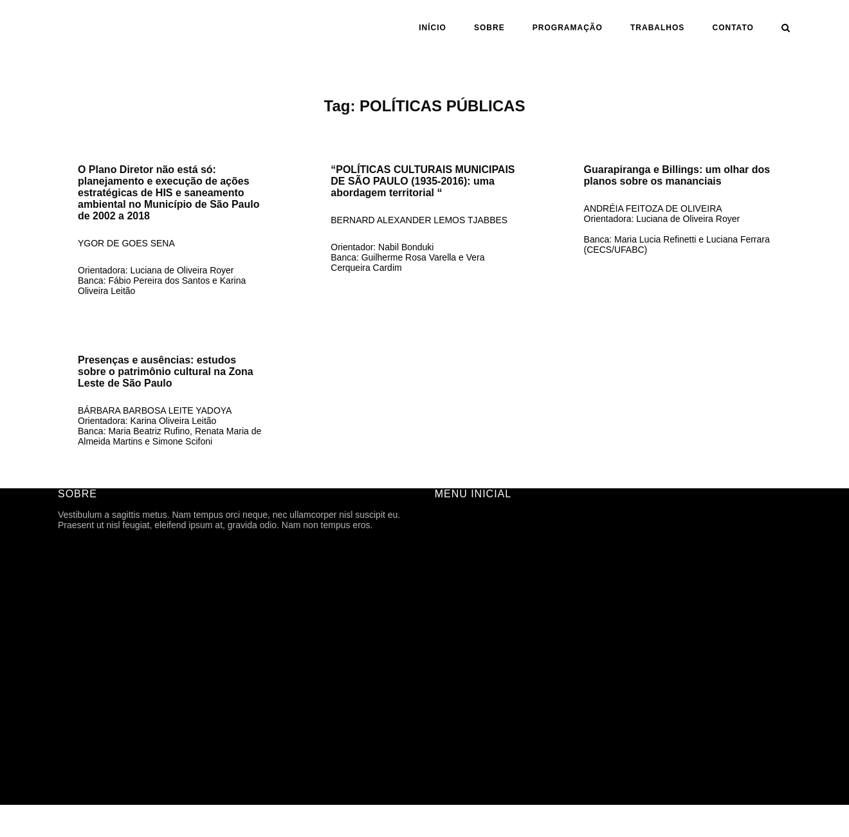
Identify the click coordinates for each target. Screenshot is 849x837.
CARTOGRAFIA (467, 699)
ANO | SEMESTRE (473, 644)
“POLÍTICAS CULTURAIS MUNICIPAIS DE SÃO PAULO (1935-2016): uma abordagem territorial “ (423, 181)
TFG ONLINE (462, 717)
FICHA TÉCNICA (469, 554)
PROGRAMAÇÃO (568, 27)
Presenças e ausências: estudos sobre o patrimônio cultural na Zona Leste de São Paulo (165, 371)
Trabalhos (657, 27)
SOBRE (489, 27)
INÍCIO (432, 27)
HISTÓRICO (460, 572)
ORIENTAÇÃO (464, 663)
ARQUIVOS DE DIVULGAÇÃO (497, 608)
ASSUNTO (456, 681)
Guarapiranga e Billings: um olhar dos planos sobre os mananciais (677, 175)
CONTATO (733, 27)
